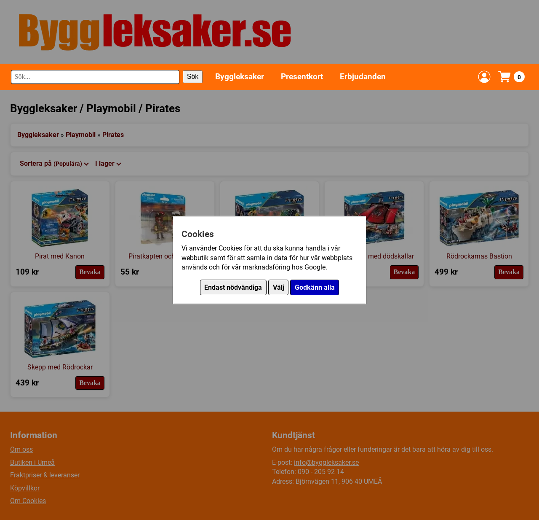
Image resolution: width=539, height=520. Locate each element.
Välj (278, 287)
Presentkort (302, 76)
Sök (193, 76)
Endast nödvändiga (233, 287)
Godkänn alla (315, 287)
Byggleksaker (239, 76)
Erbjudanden (363, 76)
